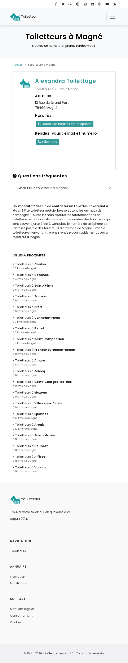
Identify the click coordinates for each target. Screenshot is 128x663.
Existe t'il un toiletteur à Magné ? (43, 188)
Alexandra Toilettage (65, 81)
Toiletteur (23, 17)
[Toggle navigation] (112, 17)
